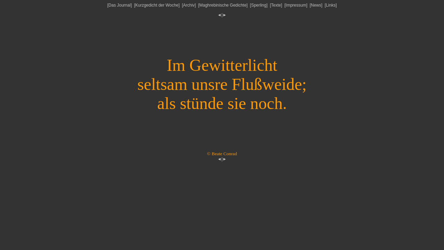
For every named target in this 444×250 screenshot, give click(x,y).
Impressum (295, 5)
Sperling (258, 5)
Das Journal (120, 5)
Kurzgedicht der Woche (157, 5)
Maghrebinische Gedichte (223, 5)
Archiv (189, 5)
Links (330, 5)
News (316, 5)
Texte (276, 5)
